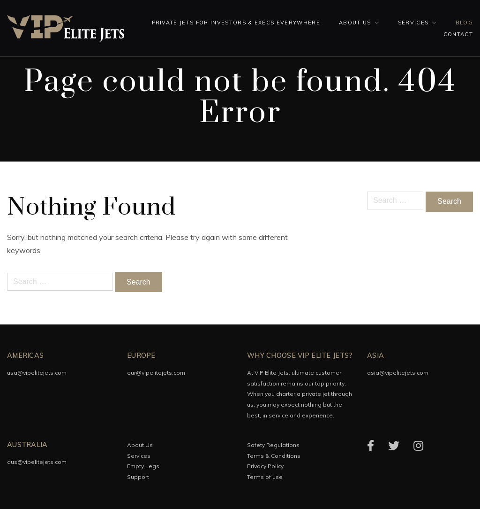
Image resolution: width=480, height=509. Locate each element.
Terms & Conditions (273, 455)
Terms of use (265, 476)
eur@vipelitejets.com (156, 372)
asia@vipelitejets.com (397, 372)
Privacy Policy (265, 466)
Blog (464, 22)
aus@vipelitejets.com (37, 461)
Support (138, 476)
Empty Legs (143, 466)
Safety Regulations (273, 444)
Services (413, 22)
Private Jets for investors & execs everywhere (236, 22)
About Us (355, 22)
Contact (458, 34)
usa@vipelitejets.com (37, 372)
